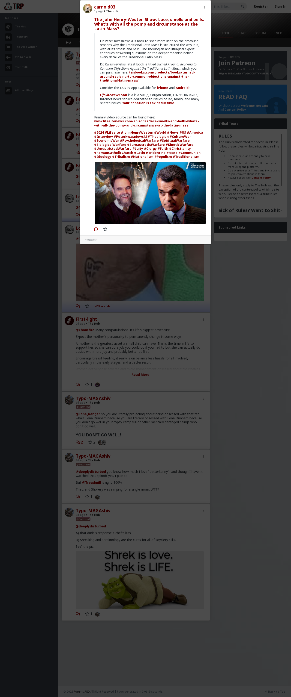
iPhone (162, 87)
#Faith (163, 148)
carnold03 (104, 7)
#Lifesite (112, 132)
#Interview (103, 136)
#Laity (137, 148)
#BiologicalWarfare (110, 144)
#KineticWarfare (179, 144)
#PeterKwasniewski (130, 136)
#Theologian (158, 136)
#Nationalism (142, 156)
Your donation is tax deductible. (148, 103)
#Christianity (180, 148)
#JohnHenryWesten (137, 132)
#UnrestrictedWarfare (113, 148)
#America (195, 132)
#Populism (163, 156)
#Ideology (102, 156)
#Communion (189, 152)
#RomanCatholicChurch (113, 152)
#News (173, 132)
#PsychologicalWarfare (139, 140)
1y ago (99, 11)
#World (160, 132)
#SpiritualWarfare (175, 140)
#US (183, 132)
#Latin (139, 152)
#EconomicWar (106, 140)
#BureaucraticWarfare (146, 144)
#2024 (99, 132)
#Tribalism (121, 156)
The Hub (111, 11)
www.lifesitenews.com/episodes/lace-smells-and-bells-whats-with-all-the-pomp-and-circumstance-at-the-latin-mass (146, 123)
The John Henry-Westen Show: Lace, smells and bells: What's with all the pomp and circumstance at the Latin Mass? (149, 24)
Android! (182, 87)
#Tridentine (155, 152)
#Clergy (150, 148)
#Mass (171, 152)
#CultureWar (180, 136)
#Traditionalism (186, 156)
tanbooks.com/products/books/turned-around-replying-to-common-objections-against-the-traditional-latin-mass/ (147, 76)
